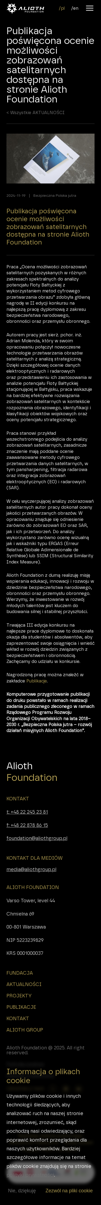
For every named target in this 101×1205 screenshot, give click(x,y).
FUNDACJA (19, 973)
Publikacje (36, 688)
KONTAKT (17, 798)
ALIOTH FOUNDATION (32, 887)
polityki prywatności (30, 1182)
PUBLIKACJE (21, 1007)
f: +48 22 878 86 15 (27, 825)
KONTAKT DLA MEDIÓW (34, 858)
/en (74, 8)
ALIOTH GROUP (24, 1029)
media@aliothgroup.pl (31, 869)
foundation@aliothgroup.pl (36, 838)
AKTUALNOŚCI (23, 984)
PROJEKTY (19, 995)
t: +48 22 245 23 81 (27, 812)
